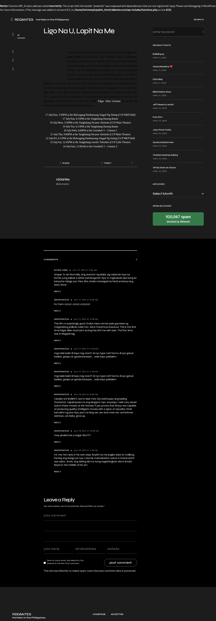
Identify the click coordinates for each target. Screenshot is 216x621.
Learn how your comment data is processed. (111, 570)
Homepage (99, 616)
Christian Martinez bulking (165, 155)
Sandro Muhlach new (163, 142)
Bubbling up (158, 54)
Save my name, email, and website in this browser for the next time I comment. (65, 561)
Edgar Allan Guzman (109, 101)
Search (201, 31)
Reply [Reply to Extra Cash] (57, 291)
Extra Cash (61, 270)
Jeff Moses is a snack (163, 104)
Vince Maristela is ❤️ (162, 66)
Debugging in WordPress (202, 5)
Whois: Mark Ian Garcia (164, 167)
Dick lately (158, 79)
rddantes (62, 179)
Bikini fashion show (162, 91)
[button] (13, 19)
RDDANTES (24, 19)
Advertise (117, 616)
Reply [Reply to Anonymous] (57, 311)
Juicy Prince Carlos (162, 129)
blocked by (178, 218)
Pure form (158, 117)
